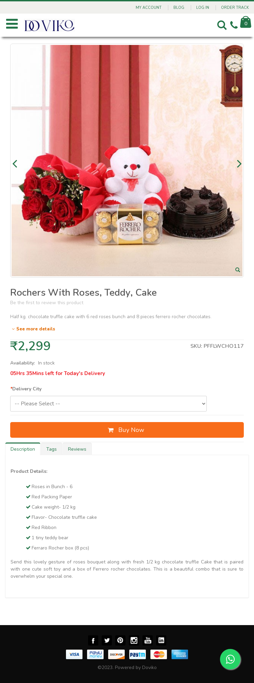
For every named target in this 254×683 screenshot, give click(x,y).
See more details (32, 329)
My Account (149, 7)
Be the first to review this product (46, 302)
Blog (178, 7)
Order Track (235, 7)
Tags (51, 449)
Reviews (77, 449)
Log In (202, 7)
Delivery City (25, 389)
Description (23, 449)
